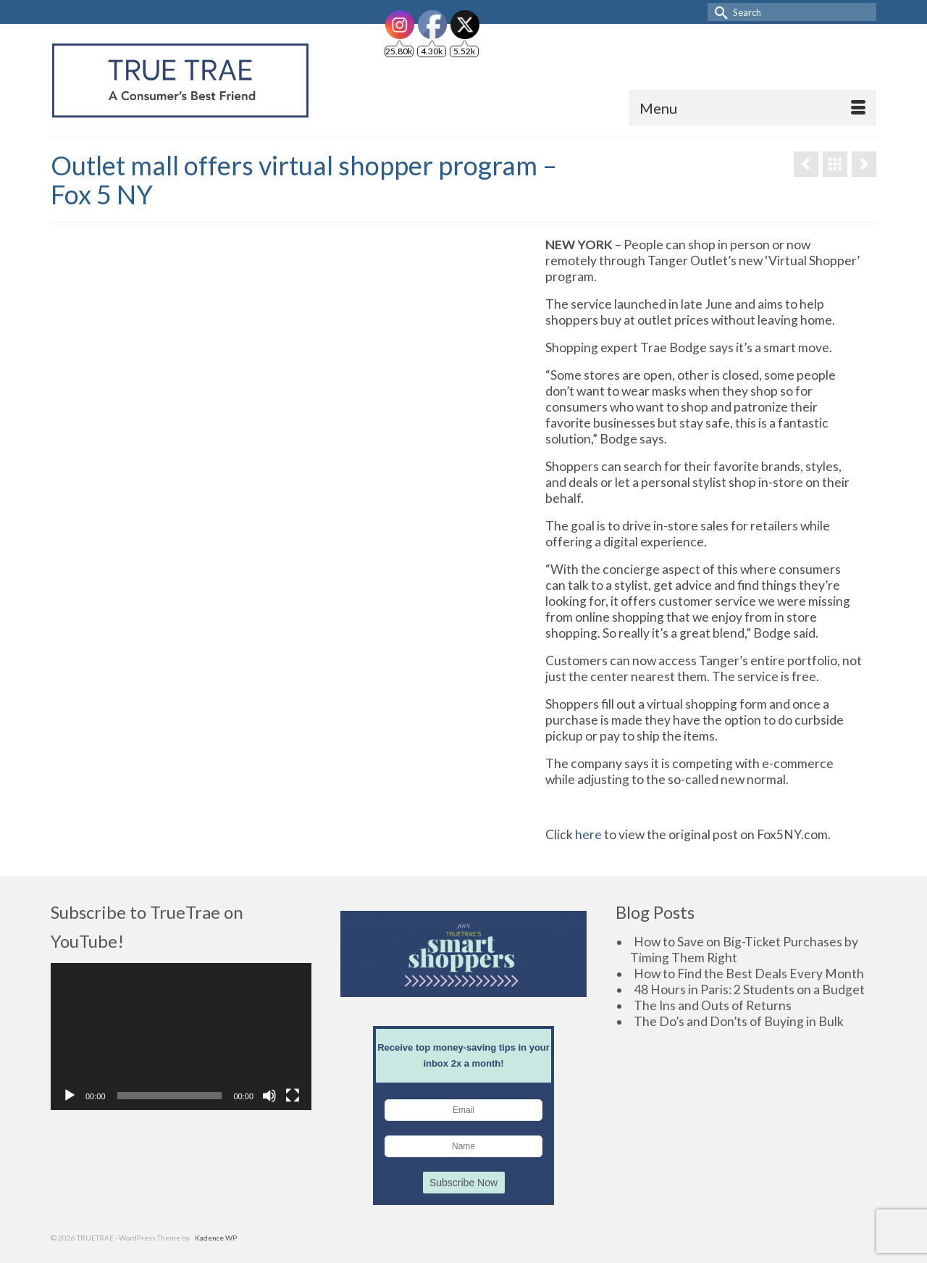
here (588, 834)
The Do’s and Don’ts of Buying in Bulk (739, 1021)
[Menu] (752, 108)
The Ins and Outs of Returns (713, 1005)
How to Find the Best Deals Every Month (749, 973)
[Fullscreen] (292, 1095)
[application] (181, 1036)
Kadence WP (216, 1237)
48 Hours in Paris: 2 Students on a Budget (749, 989)
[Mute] (269, 1095)
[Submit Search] (718, 12)
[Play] (69, 1095)
